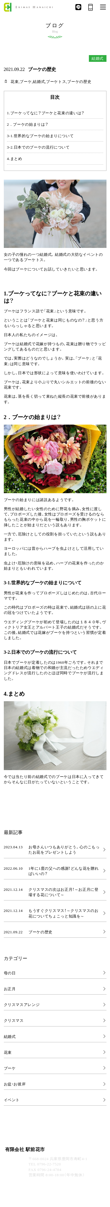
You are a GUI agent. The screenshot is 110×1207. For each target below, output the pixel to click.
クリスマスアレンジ (22, 1004)
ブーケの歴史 (79, 81)
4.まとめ (14, 158)
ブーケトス (56, 81)
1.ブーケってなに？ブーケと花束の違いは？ (45, 112)
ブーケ (26, 81)
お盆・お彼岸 (15, 1084)
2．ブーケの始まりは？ (27, 124)
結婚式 (39, 81)
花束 (14, 81)
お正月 (10, 988)
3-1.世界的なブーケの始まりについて (40, 135)
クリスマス (14, 1020)
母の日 (10, 973)
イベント (12, 1099)
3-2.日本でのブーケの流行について (38, 147)
